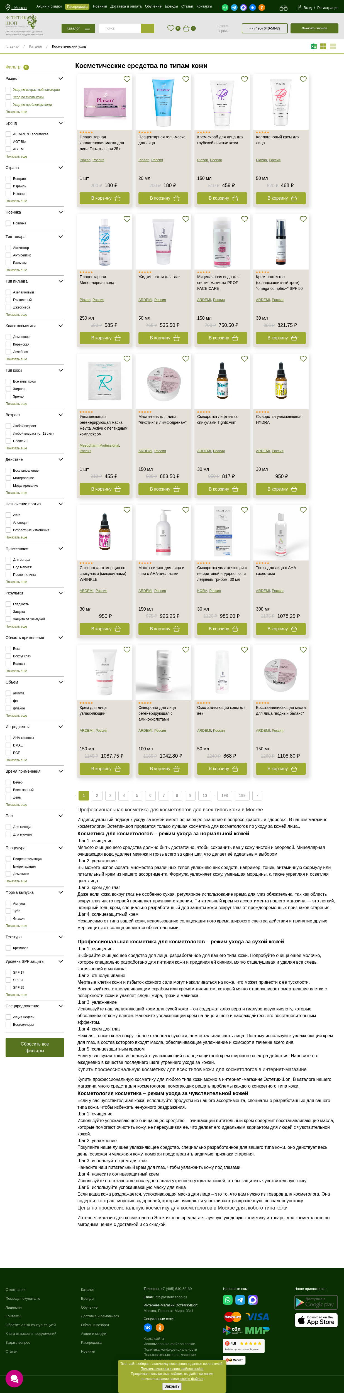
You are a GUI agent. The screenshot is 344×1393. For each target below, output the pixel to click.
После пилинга (24, 575)
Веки (17, 649)
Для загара (21, 560)
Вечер (18, 782)
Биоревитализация (28, 859)
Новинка (19, 223)
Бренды (87, 1298)
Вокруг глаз (22, 656)
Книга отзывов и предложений (31, 1333)
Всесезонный (23, 790)
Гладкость (21, 604)
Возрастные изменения (31, 530)
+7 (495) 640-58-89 (264, 28)
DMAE (18, 745)
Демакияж (21, 874)
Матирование (23, 478)
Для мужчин (22, 834)
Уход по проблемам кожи (32, 105)
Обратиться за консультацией (31, 1325)
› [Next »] (257, 795)
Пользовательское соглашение (170, 1355)
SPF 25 (18, 988)
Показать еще (16, 112)
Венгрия (19, 179)
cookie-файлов (191, 1379)
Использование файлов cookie (169, 1344)
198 (224, 795)
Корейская (21, 344)
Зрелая (18, 396)
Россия (98, 160)
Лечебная (20, 352)
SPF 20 (18, 980)
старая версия (223, 28)
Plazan (85, 160)
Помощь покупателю (23, 1298)
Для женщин (23, 827)
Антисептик (22, 255)
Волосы (19, 664)
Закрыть (172, 1386)
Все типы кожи (24, 381)
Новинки (88, 1351)
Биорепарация (24, 866)
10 (205, 795)
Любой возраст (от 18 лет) (33, 433)
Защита (19, 612)
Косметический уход (69, 46)
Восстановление (26, 471)
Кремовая (20, 948)
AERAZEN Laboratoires (30, 134)
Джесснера (21, 307)
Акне (17, 515)
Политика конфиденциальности (170, 1349)
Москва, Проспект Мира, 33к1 (169, 1311)
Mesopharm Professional (99, 445)
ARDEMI (145, 300)
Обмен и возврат (95, 1325)
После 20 (20, 441)
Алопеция (20, 523)
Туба (16, 911)
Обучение (89, 1307)
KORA (202, 591)
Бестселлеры (23, 1025)
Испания (19, 194)
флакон (19, 708)
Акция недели (24, 1017)
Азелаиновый (23, 292)
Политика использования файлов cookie (172, 1369)
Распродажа (91, 1342)
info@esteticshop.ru (171, 1297)
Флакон (19, 918)
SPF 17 (18, 973)
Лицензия (14, 1307)
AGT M (18, 149)
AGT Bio (19, 142)
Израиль (19, 186)
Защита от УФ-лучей (29, 619)
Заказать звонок (314, 28)
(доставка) (37, 31)
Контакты (13, 1316)
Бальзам (19, 263)
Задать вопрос (18, 1342)
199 (242, 795)
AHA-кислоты (23, 738)
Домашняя (21, 337)
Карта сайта (154, 1338)
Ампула (19, 903)
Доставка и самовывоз (100, 1316)
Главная (12, 46)
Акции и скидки (93, 1333)
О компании (16, 1289)
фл (15, 701)
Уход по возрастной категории (36, 90)
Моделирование (25, 486)
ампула (19, 693)
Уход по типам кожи (28, 97)
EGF (16, 753)
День (17, 797)
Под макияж (22, 567)
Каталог (35, 46)
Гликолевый (22, 300)
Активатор (21, 248)
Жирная (19, 389)
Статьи (11, 1351)
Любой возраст (24, 426)
